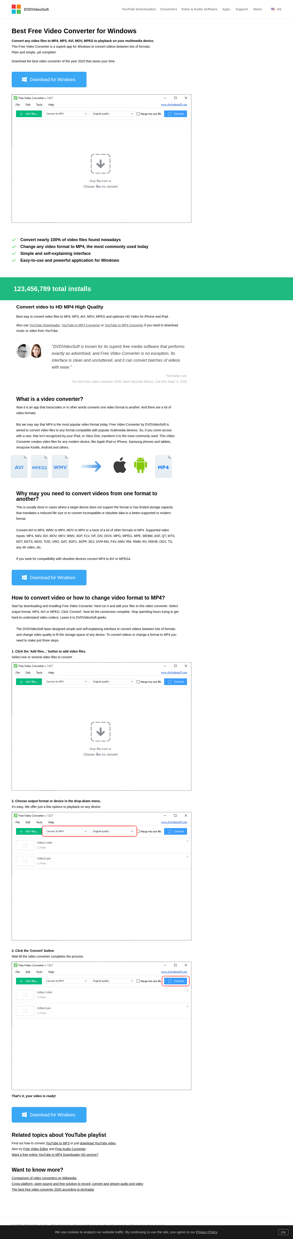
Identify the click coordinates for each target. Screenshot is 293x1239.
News (257, 9)
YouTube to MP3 (57, 1143)
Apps (226, 9)
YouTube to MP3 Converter (81, 325)
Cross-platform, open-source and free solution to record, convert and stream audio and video (77, 1184)
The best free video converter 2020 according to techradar (53, 1189)
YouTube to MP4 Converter (124, 325)
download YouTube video (98, 1143)
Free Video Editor (35, 1149)
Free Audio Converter (70, 1149)
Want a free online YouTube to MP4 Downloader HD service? (55, 1154)
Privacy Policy (206, 1232)
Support (242, 9)
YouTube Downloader (44, 325)
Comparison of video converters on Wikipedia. (44, 1178)
